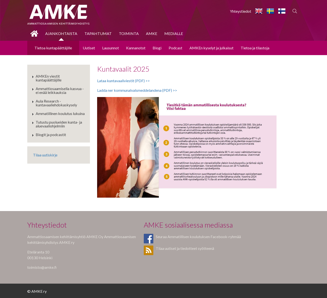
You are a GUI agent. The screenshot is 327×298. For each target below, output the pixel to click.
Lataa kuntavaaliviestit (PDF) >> (123, 80)
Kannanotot (135, 48)
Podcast (175, 48)
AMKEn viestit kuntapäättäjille (48, 78)
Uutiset (89, 48)
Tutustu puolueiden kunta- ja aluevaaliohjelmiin (59, 124)
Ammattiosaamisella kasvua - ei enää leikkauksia (60, 90)
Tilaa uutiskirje (45, 155)
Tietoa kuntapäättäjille (53, 48)
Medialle (173, 33)
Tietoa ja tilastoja (255, 48)
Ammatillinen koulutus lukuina (60, 113)
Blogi (157, 48)
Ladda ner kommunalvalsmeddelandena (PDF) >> (137, 90)
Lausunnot (110, 48)
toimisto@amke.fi (42, 267)
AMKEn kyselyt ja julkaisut (211, 48)
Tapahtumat (98, 33)
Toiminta (129, 33)
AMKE (151, 33)
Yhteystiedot (240, 11)
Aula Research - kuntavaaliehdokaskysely (56, 103)
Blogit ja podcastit (51, 134)
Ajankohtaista (61, 33)
